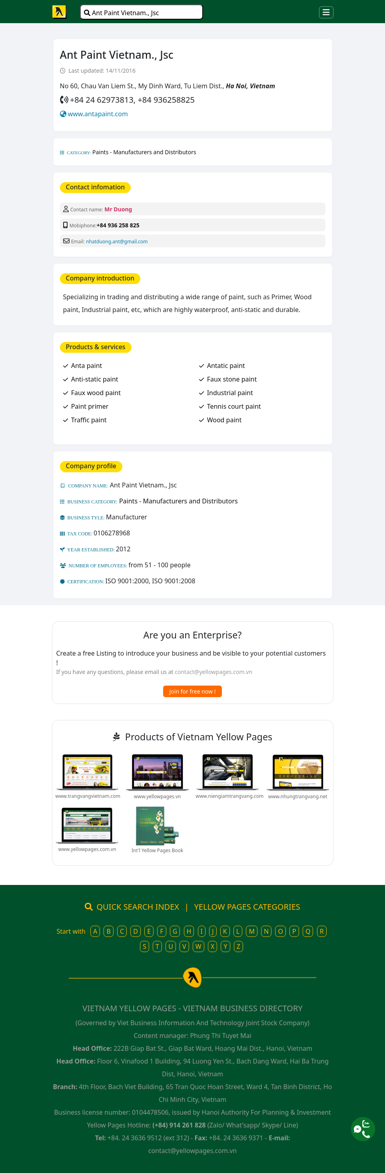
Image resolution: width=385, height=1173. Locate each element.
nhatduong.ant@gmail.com (117, 241)
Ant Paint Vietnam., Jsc (121, 12)
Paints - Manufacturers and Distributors (144, 152)
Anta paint (86, 365)
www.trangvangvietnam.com (88, 796)
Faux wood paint (96, 392)
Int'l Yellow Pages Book (157, 850)
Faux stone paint (232, 379)
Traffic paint (89, 420)
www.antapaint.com (98, 113)
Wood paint (224, 420)
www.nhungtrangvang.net (297, 796)
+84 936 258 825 (118, 225)
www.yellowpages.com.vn (87, 849)
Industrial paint (230, 392)
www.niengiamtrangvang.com (230, 796)
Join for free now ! (193, 691)
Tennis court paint (234, 406)
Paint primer (90, 406)
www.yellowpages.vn (157, 796)
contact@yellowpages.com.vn (213, 672)
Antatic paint (226, 365)
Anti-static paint (94, 379)
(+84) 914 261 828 (178, 1125)
